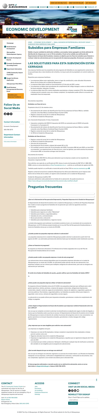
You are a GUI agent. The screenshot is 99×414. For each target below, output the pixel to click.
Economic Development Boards (14, 59)
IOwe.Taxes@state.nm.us (58, 165)
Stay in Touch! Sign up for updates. (79, 397)
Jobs (71, 7)
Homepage (10, 43)
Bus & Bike (64, 7)
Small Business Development (11, 47)
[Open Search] (96, 7)
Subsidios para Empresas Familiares (14, 96)
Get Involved (90, 3)
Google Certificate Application (12, 79)
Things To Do (54, 7)
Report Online (5, 399)
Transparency (80, 7)
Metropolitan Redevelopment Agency (14, 53)
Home (30, 42)
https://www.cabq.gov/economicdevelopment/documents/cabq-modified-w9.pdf (53, 181)
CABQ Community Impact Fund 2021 (15, 73)
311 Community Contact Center (13, 386)
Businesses (34, 7)
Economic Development (43, 42)
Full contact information (10, 141)
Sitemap (37, 394)
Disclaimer (38, 388)
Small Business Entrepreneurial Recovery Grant (72, 42)
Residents (44, 7)
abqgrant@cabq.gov (43, 366)
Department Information (14, 69)
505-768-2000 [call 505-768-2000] (12, 397)
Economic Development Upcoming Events (14, 64)
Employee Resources (41, 392)
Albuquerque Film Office (14, 84)
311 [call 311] (5, 397)
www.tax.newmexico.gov (80, 168)
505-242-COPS (24, 403)
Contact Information (12, 122)
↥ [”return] (96, 379)
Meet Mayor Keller (76, 3)
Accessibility (39, 390)
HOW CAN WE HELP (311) (59, 3)
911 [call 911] (11, 401)
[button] (90, 7)
